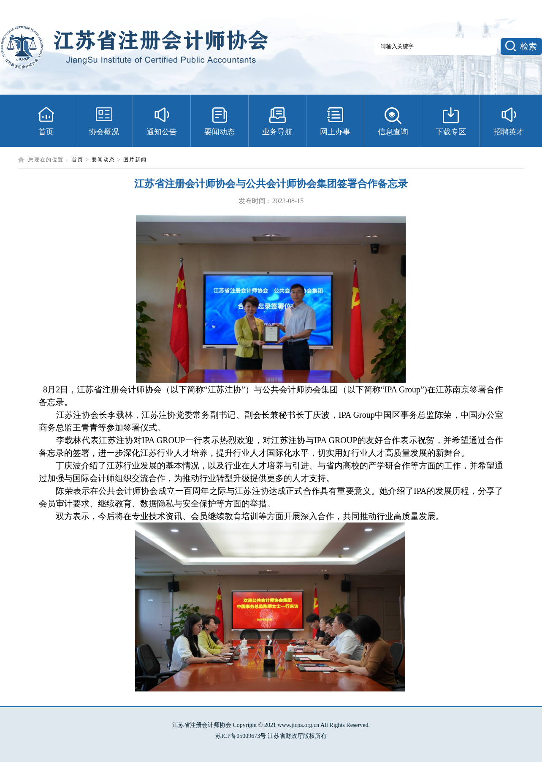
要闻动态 (103, 160)
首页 (78, 160)
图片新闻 (135, 160)
